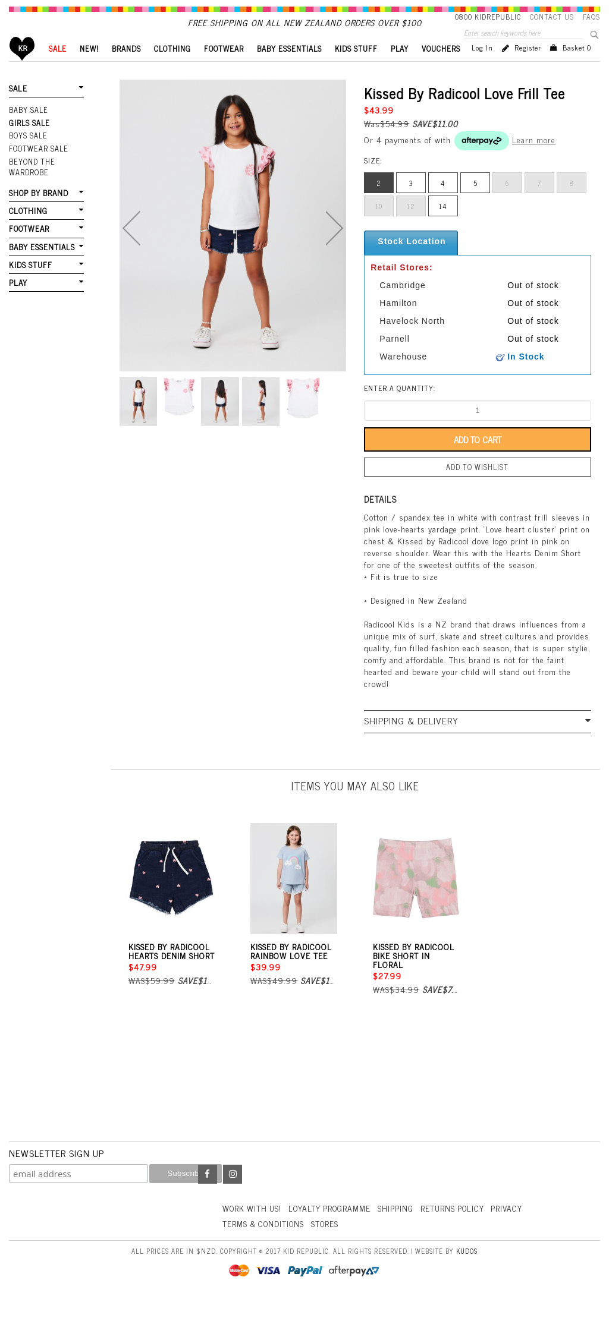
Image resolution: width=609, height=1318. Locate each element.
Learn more (533, 159)
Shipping (401, 1226)
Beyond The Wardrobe (31, 185)
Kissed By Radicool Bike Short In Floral (413, 974)
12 (411, 226)
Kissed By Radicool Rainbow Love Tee (291, 970)
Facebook (207, 1193)
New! (89, 68)
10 (378, 226)
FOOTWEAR (224, 68)
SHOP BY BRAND (38, 210)
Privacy (515, 1226)
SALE (58, 68)
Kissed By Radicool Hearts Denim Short (171, 970)
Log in (482, 68)
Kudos (467, 1268)
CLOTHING (172, 68)
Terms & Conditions (265, 1241)
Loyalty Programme (333, 1226)
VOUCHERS (441, 68)
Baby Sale (28, 129)
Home (22, 68)
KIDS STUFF (356, 68)
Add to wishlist (477, 487)
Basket (577, 68)
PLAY (400, 68)
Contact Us (552, 17)
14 (443, 226)
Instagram (232, 1193)
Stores (329, 1241)
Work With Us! (253, 1226)
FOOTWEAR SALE (38, 167)
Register (527, 68)
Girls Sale (29, 142)
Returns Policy (459, 1226)
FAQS (591, 17)
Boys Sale (28, 154)
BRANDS (126, 68)
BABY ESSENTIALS (289, 68)
